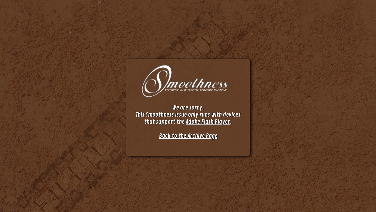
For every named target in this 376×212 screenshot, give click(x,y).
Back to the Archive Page (188, 136)
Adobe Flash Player (208, 121)
